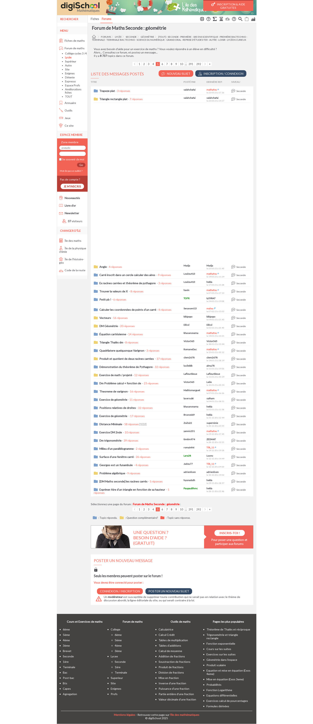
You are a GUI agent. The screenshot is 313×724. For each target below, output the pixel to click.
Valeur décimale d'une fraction (177, 699)
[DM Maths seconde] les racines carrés (123, 481)
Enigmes (70, 73)
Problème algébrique (112, 473)
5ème (66, 634)
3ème (66, 645)
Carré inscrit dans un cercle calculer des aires (127, 275)
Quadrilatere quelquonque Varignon (121, 350)
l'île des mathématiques (184, 714)
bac (65, 672)
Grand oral (173, 39)
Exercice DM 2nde (110, 432)
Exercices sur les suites (221, 654)
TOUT (68, 96)
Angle (103, 266)
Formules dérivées (217, 706)
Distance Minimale (110, 424)
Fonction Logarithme (219, 690)
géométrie (147, 36)
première (186, 36)
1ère (66, 661)
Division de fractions (171, 672)
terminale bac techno (121, 39)
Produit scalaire (216, 665)
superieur (117, 678)
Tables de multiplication (173, 640)
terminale (98, 39)
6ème (66, 629)
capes (67, 688)
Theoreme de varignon (113, 391)
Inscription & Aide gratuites (228, 5)
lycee (114, 656)
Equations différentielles (221, 695)
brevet (67, 651)
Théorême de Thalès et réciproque (228, 629)
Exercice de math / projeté (115, 375)
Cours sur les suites (218, 649)
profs (114, 694)
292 (198, 64)
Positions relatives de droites (117, 407)
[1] (141, 424)
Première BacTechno (233, 36)
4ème (66, 640)
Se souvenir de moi (73, 159)
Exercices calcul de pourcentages (227, 700)
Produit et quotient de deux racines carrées (126, 358)
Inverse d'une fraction (172, 683)
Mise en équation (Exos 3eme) (225, 679)
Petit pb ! (105, 299)
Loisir (221, 39)
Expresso (70, 81)
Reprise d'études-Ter (195, 39)
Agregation (70, 694)
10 (181, 64)
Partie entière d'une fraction (176, 694)
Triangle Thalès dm (111, 342)
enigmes (116, 688)
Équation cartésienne (112, 334)
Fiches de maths (72, 40)
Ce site (66, 125)
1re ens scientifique (205, 36)
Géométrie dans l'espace (221, 659)
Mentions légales (124, 714)
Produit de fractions (171, 667)
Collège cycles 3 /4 (76, 53)
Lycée (118, 36)
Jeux (64, 118)
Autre (68, 65)
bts (65, 683)
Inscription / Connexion (220, 74)
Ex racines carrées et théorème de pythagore (127, 283)
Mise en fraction (169, 678)
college (115, 629)
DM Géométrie (108, 326)
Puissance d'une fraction (174, 688)
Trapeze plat (107, 91)
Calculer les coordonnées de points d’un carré (127, 309)
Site (67, 69)
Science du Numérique (151, 39)
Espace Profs (72, 85)
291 (191, 64)
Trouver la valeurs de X (113, 291)
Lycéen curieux (236, 39)
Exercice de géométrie (113, 399)
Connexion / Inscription (120, 591)
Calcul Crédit (167, 634)
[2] (144, 424)
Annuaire (67, 103)
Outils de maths (181, 621)
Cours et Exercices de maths (85, 621)
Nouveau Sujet (176, 74)
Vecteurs (105, 318)
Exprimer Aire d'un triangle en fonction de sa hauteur (132, 489)
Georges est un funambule (116, 465)
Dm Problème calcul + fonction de (120, 383)
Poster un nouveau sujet (168, 591)
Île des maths (70, 240)
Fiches (95, 19)
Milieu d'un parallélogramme (116, 448)
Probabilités (213, 684)
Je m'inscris (72, 186)
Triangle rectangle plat (113, 99)
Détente (70, 77)
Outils (65, 110)
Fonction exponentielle (220, 643)
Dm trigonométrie (110, 440)
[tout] (162, 36)
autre (213, 39)
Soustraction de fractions (174, 661)
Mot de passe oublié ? (70, 170)
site (113, 683)
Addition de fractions (172, 656)
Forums (106, 19)
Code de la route (72, 270)
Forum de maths (72, 48)
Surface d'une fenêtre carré (116, 457)
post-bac (68, 678)
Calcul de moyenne (170, 651)
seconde (131, 36)
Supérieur (70, 61)
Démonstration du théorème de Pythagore (126, 367)
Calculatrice (166, 629)
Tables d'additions (170, 645)
